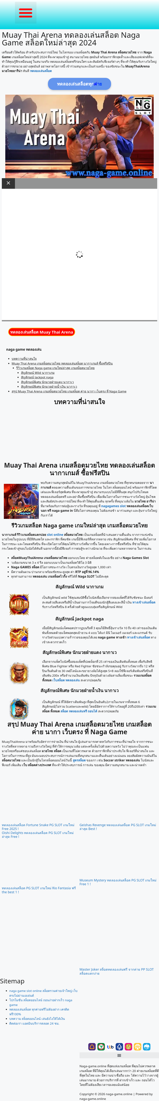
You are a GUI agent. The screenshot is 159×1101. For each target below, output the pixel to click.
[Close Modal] (8, 183)
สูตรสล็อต (79, 760)
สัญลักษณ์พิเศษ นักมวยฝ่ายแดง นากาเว (47, 382)
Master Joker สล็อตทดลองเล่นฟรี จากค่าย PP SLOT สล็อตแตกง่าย (117, 971)
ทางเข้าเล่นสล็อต (143, 602)
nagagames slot (113, 506)
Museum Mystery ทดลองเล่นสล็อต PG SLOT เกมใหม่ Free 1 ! (118, 882)
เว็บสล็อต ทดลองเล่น (66, 680)
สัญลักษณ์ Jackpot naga (37, 377)
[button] (26, 13)
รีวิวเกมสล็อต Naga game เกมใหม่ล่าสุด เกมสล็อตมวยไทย (55, 368)
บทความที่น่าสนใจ (24, 359)
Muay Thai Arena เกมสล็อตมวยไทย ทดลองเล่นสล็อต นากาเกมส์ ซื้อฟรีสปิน (62, 363)
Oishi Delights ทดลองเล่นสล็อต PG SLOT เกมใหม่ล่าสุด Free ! (38, 835)
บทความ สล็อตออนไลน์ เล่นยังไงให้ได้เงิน (37, 1019)
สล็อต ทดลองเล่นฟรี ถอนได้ (79, 711)
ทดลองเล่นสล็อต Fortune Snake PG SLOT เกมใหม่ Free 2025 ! (38, 827)
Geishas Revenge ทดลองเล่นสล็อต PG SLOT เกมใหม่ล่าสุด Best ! (118, 827)
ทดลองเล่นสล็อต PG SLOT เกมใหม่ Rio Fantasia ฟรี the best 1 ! (39, 890)
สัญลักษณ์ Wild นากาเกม (38, 373)
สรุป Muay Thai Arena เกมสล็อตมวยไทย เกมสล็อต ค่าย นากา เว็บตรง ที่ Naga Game (69, 391)
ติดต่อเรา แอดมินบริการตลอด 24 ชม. (34, 1023)
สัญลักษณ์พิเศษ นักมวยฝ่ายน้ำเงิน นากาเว (49, 386)
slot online (55, 535)
